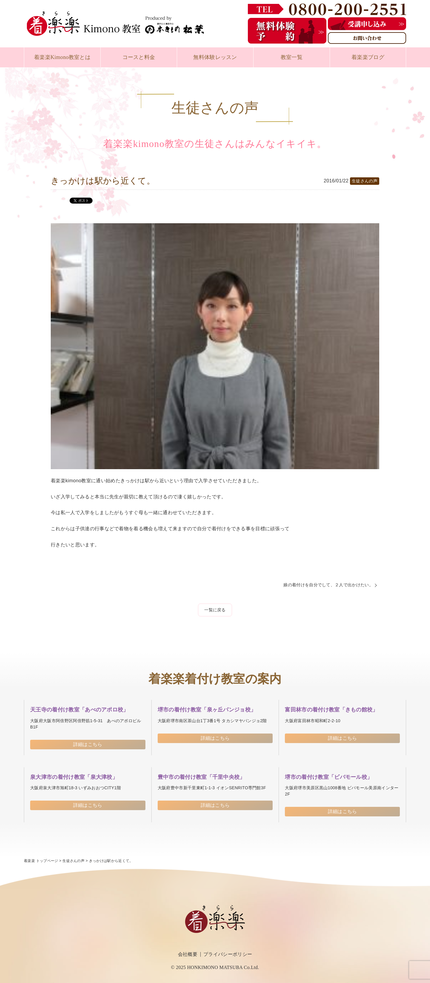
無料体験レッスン (215, 57)
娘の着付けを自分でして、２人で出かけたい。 (328, 584)
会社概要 (187, 954)
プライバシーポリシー (227, 954)
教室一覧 (291, 57)
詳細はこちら (87, 744)
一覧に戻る (215, 609)
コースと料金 (138, 57)
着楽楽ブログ (367, 57)
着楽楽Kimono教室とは (62, 57)
